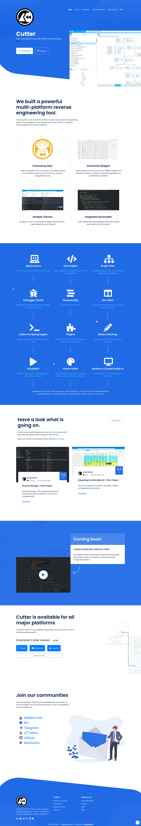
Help (83, 807)
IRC (26, 720)
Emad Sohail (34, 474)
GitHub (29, 735)
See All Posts (116, 420)
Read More (28, 498)
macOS (54, 645)
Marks (88, 471)
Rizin (121, 9)
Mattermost (33, 715)
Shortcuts (34, 477)
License (56, 807)
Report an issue (59, 804)
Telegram (31, 725)
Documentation (99, 9)
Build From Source (60, 798)
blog (54, 432)
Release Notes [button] (39, 653)
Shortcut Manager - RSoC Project (40, 482)
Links (76, 9)
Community (112, 9)
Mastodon (32, 740)
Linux (21, 645)
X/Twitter (31, 730)
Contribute (57, 801)
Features (86, 9)
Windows (37, 645)
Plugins (84, 801)
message (60, 439)
